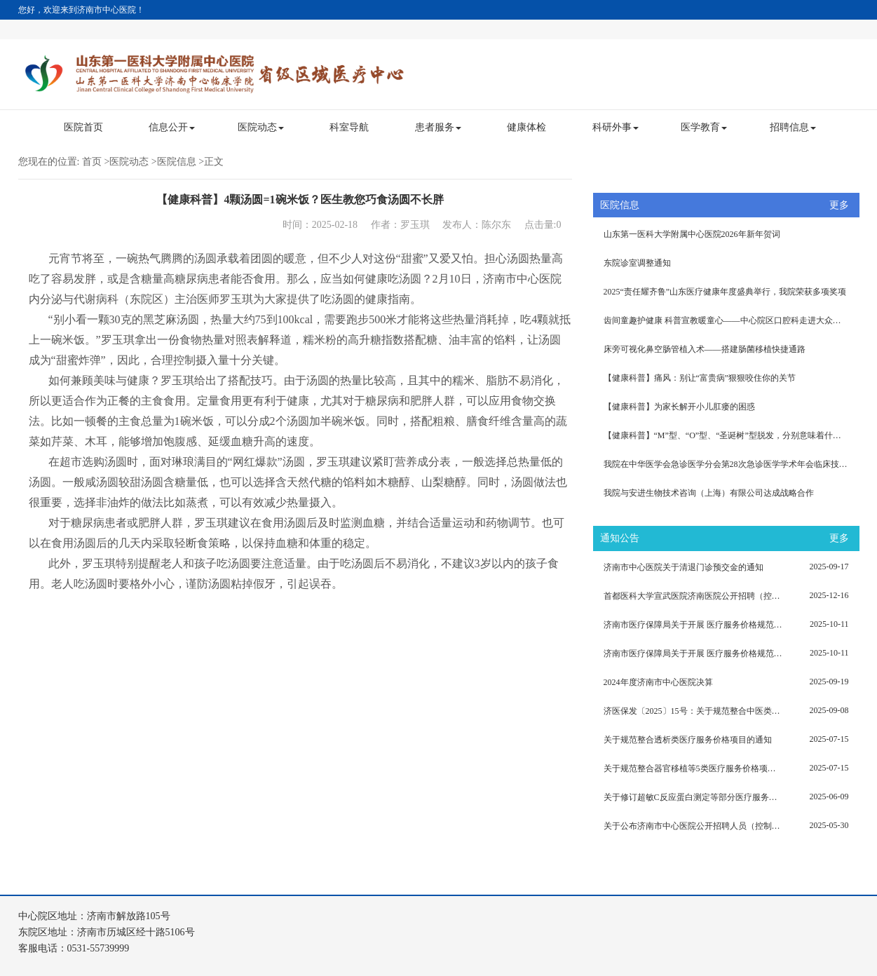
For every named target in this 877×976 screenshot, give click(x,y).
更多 (839, 205)
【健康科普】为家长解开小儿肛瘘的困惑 (679, 407)
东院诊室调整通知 (637, 263)
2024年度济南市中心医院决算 (658, 682)
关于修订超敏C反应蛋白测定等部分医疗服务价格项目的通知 (693, 797)
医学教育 (704, 127)
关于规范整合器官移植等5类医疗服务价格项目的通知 (693, 768)
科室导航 (349, 127)
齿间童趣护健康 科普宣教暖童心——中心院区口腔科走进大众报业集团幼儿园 (731, 320)
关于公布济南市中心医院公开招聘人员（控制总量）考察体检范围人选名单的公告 (693, 826)
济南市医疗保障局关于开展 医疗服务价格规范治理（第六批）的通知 (693, 625)
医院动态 (261, 127)
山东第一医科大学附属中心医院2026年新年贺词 (692, 234)
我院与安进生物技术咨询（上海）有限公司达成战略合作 (709, 493)
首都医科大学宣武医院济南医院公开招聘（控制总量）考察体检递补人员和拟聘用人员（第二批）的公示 (693, 596)
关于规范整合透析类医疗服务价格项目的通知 (688, 740)
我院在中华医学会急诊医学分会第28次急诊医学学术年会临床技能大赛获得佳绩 (731, 464)
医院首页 (83, 127)
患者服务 (438, 127)
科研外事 (615, 127)
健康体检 (526, 127)
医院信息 (176, 161)
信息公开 (172, 127)
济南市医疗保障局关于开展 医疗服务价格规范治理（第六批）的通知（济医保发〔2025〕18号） (693, 653)
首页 (92, 161)
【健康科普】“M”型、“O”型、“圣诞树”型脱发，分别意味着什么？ (727, 435)
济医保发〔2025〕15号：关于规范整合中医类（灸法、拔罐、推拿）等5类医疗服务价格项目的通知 (693, 711)
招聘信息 (793, 127)
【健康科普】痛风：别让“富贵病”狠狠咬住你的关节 (700, 378)
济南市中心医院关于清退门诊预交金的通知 (683, 567)
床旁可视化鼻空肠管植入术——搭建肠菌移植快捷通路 (704, 349)
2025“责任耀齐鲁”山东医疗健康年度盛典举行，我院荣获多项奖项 (725, 292)
